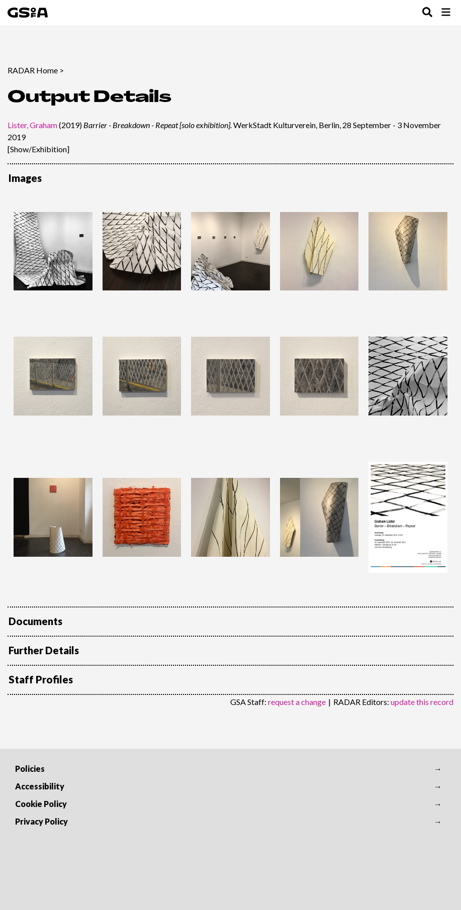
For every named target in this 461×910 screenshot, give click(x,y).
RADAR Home (33, 70)
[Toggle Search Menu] (427, 13)
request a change (297, 701)
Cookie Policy (41, 803)
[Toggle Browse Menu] (445, 13)
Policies (30, 768)
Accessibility (39, 786)
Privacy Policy (41, 821)
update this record (422, 701)
